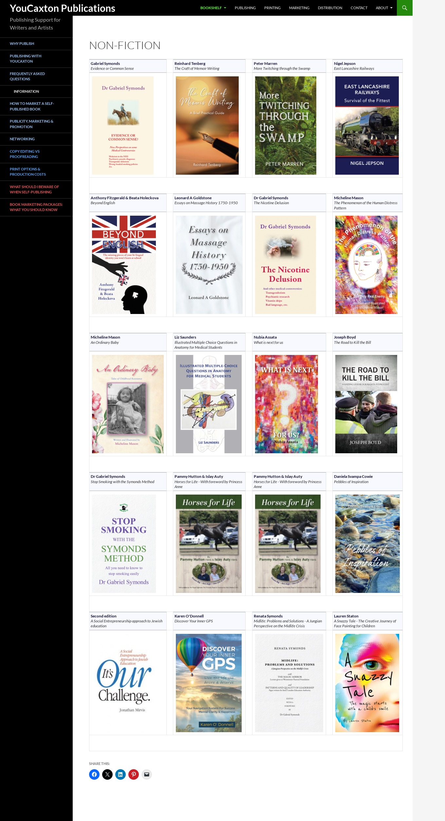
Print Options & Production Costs (28, 172)
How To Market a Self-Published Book (32, 106)
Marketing (299, 8)
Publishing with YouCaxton (25, 59)
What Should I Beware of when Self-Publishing (34, 189)
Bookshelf (211, 8)
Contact (359, 8)
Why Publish (22, 43)
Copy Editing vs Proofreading (25, 154)
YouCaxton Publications (62, 8)
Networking (22, 139)
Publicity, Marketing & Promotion (31, 124)
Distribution (330, 8)
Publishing (245, 8)
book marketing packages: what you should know (36, 207)
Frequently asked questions (27, 76)
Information (26, 91)
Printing (272, 8)
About (382, 8)
